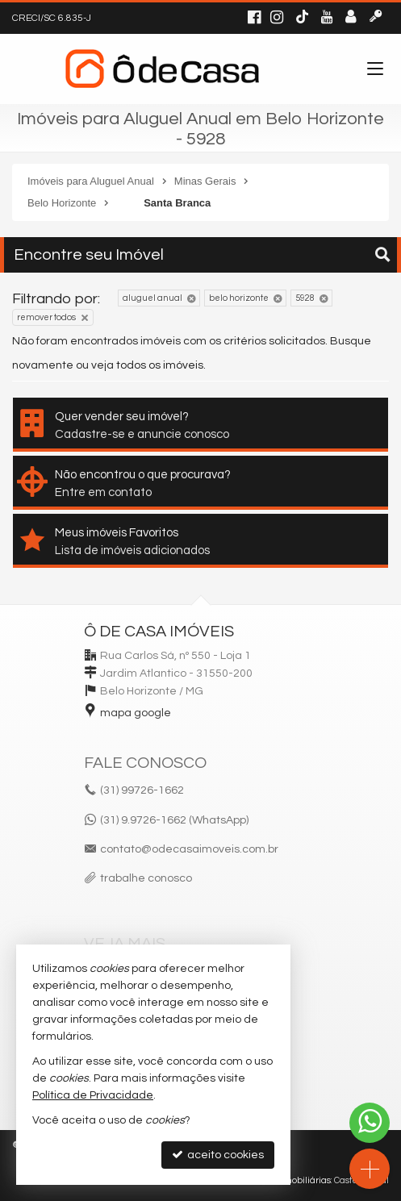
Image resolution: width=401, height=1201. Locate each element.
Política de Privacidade (92, 1095)
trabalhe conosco (146, 878)
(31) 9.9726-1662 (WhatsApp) (174, 820)
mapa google (135, 713)
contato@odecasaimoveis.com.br (189, 849)
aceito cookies (218, 1155)
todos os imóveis (159, 365)
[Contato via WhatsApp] (369, 1123)
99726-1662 (142, 790)
